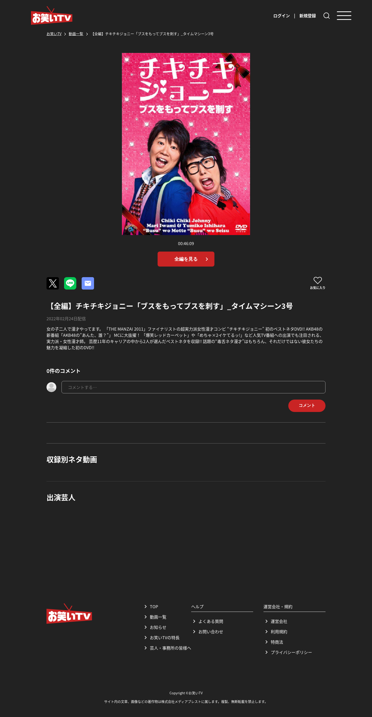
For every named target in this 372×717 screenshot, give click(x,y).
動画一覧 (154, 617)
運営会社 (275, 621)
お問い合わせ (207, 631)
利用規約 (275, 631)
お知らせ (154, 627)
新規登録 (307, 15)
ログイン (281, 15)
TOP (150, 606)
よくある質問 (207, 621)
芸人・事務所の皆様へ (167, 648)
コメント (307, 405)
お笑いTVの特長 (161, 637)
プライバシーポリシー (288, 652)
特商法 (273, 642)
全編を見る (192, 259)
